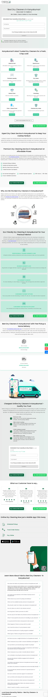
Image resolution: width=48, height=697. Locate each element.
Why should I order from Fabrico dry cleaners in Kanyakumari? (24, 605)
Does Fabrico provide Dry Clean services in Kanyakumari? (24, 680)
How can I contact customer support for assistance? (24, 673)
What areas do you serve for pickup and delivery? (24, 598)
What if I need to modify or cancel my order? (24, 687)
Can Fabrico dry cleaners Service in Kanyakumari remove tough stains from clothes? (24, 663)
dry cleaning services (14, 156)
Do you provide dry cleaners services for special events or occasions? (24, 670)
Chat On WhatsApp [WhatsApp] (40, 126)
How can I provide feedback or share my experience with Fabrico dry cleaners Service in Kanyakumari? (24, 648)
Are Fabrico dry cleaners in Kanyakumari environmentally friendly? (24, 666)
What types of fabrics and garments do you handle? (24, 633)
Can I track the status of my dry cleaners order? (24, 627)
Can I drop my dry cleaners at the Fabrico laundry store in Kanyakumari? (24, 595)
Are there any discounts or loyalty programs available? (24, 630)
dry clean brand (12, 241)
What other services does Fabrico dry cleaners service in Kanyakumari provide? (24, 683)
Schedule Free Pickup (16, 126)
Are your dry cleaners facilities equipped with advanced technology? (24, 659)
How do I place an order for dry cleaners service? (24, 608)
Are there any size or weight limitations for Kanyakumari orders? (24, 638)
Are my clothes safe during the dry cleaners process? (24, 677)
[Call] (46, 348)
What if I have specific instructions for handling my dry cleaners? (24, 618)
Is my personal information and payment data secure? (24, 621)
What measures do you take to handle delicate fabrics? (24, 652)
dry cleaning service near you (14, 328)
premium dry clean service (12, 196)
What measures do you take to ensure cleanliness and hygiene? (24, 641)
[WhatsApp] (46, 344)
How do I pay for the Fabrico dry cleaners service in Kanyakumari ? (24, 614)
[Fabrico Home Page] (6, 2)
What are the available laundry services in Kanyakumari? (24, 602)
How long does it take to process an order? (24, 611)
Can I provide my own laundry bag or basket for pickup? (24, 644)
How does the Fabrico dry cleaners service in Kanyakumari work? (24, 583)
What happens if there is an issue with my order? (24, 624)
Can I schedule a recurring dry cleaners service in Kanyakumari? (24, 655)
